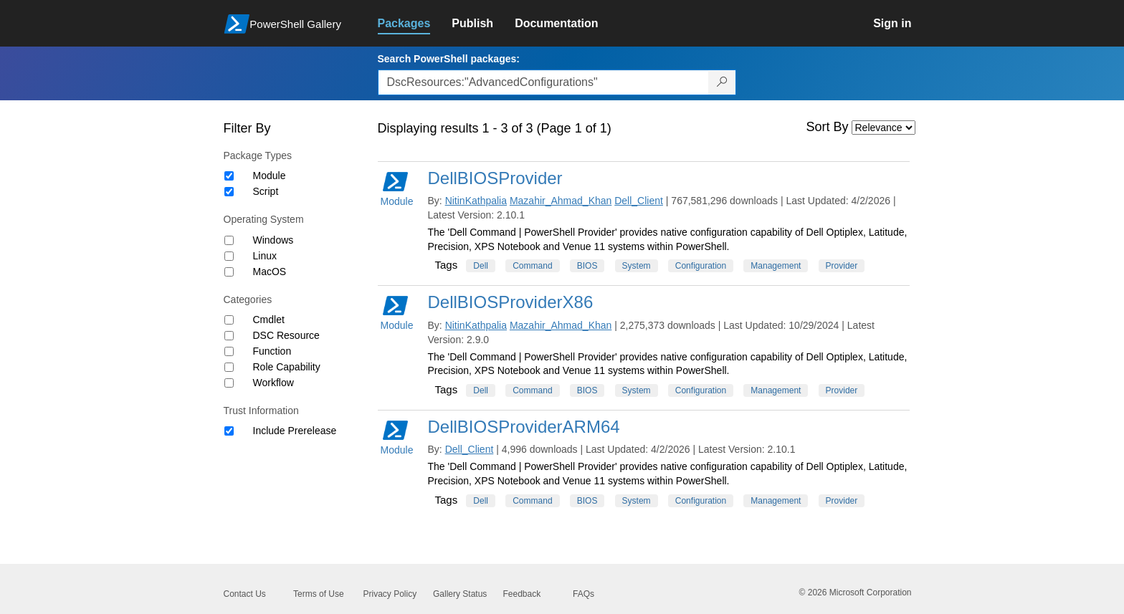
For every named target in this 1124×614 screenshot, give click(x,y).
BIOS (587, 266)
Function (272, 351)
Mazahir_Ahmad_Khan (560, 200)
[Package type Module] (229, 176)
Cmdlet (269, 319)
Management (776, 266)
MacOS (270, 271)
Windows (273, 240)
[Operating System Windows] (229, 240)
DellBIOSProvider (495, 178)
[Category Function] (229, 351)
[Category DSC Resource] (229, 335)
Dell (480, 266)
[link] (415, 23)
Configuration (700, 266)
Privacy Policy (390, 594)
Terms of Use (318, 594)
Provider (842, 266)
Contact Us (245, 594)
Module (269, 175)
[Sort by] (883, 127)
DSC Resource (286, 335)
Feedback (522, 594)
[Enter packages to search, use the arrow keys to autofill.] (543, 82)
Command (532, 266)
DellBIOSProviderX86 (511, 302)
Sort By (827, 127)
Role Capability (286, 367)
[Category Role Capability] (229, 367)
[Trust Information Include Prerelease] (229, 431)
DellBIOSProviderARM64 (524, 426)
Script (266, 191)
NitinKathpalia (476, 200)
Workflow (273, 382)
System (636, 266)
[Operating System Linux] (229, 256)
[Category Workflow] (229, 383)
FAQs (583, 594)
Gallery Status (460, 594)
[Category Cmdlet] (229, 320)
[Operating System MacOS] (229, 272)
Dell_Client (638, 200)
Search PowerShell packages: (449, 58)
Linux (265, 256)
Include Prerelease (295, 430)
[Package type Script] (229, 191)
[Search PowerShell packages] (722, 82)
